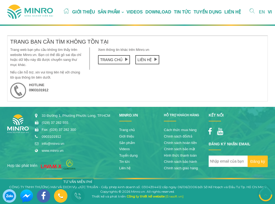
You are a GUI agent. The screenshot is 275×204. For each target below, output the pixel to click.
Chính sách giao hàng (181, 168)
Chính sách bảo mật (179, 149)
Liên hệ (233, 12)
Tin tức (182, 12)
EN (262, 12)
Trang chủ (114, 60)
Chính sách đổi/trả (178, 136)
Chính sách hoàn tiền (180, 143)
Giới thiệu (83, 12)
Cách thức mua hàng (180, 130)
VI (270, 12)
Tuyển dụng (208, 12)
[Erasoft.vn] (174, 196)
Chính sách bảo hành (180, 162)
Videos (134, 12)
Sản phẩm (109, 12)
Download (158, 12)
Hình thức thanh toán (180, 155)
